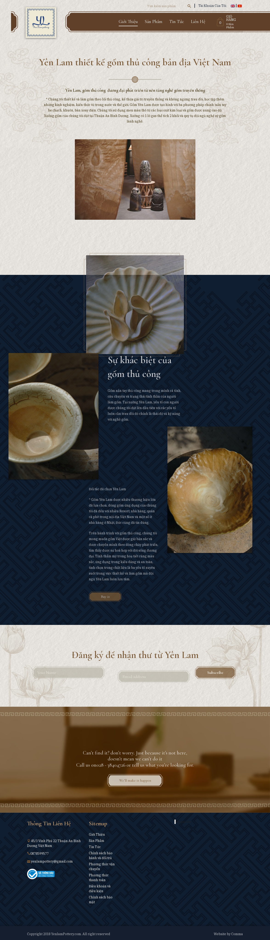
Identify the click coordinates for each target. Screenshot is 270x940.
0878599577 (39, 854)
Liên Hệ (198, 21)
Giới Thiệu (128, 21)
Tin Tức (176, 21)
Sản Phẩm (153, 21)
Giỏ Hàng (231, 18)
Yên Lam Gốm (183, 821)
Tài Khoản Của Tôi (212, 6)
